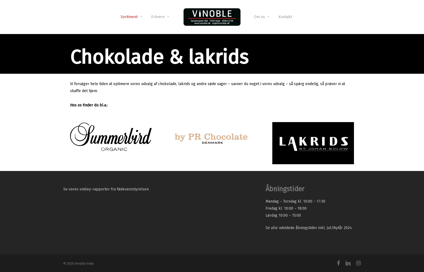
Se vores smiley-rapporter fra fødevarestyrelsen (106, 189)
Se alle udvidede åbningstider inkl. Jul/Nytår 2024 (309, 228)
